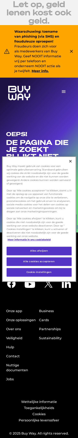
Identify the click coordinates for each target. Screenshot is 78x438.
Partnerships (50, 329)
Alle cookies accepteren (39, 261)
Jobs (10, 379)
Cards (44, 320)
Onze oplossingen (21, 320)
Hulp (10, 347)
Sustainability (50, 338)
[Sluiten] (70, 161)
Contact (13, 356)
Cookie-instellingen (39, 272)
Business (46, 311)
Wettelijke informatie (39, 402)
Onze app (14, 311)
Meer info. (40, 71)
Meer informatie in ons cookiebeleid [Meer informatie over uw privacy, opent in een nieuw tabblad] (29, 239)
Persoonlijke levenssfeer (39, 420)
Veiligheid (14, 338)
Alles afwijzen (39, 250)
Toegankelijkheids (39, 408)
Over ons (13, 329)
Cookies (39, 414)
